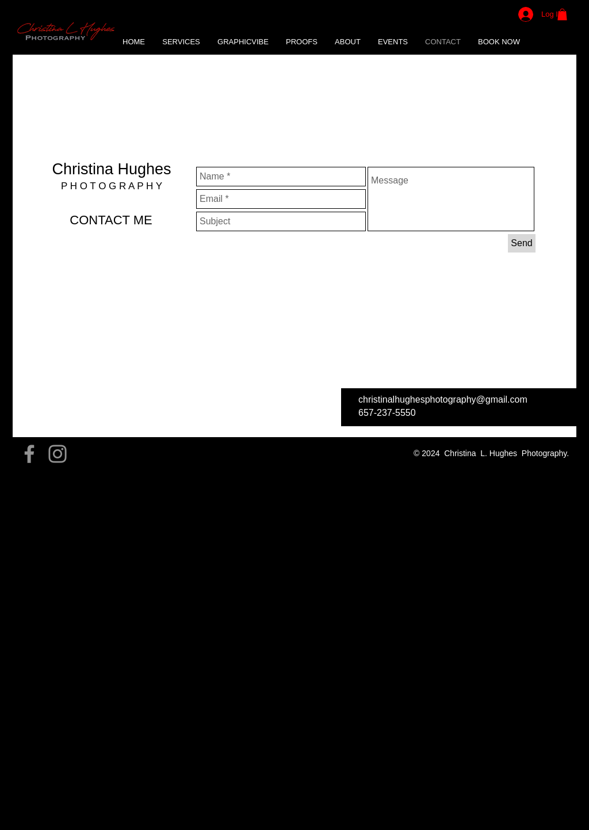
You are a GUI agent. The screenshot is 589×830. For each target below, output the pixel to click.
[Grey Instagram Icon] (57, 454)
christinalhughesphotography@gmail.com (442, 399)
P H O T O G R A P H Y (111, 186)
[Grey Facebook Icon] (29, 454)
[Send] (522, 243)
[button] (243, 42)
